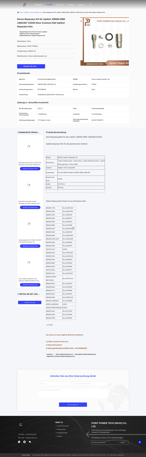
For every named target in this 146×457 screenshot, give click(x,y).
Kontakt (70, 5)
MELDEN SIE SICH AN (123, 442)
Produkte (49, 5)
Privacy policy (26, 455)
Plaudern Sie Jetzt (31, 66)
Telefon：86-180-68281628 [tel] (27, 434)
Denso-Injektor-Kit (35, 12)
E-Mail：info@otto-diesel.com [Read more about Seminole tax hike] (28, 438)
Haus (21, 12)
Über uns (60, 5)
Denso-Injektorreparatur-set (64, 354)
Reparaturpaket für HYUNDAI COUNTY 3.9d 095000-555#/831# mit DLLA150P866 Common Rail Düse (30, 242)
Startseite (38, 5)
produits (26, 12)
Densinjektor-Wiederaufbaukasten (85, 354)
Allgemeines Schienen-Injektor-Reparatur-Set (61, 356)
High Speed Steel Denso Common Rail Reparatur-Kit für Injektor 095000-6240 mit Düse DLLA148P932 (30, 164)
